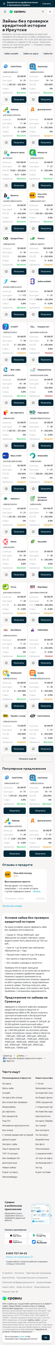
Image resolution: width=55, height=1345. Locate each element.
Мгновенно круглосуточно (15, 1125)
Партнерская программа (38, 1273)
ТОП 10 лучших (10, 1153)
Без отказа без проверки (14, 1102)
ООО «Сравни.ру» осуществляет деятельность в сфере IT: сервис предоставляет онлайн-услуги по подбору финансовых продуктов (27, 1305)
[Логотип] (27, 1298)
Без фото (39, 1144)
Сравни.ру (7, 1055)
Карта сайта (8, 1287)
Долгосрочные (9, 1162)
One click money (22, 873)
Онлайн (6, 1092)
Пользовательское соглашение (32, 1277)
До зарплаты (8, 1111)
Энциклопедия (43, 1282)
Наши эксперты (24, 1287)
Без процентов (9, 1116)
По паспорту (41, 1134)
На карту (6, 1083)
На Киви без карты (45, 1111)
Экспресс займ (9, 1144)
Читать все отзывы (12, 906)
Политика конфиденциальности (18, 1282)
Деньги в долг (9, 1139)
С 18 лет (39, 1083)
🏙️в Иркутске (8, 1061)
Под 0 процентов (11, 1148)
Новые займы (9, 1167)
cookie (21, 1336)
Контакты (19, 1273)
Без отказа (7, 1130)
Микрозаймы (9, 1106)
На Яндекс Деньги (44, 1097)
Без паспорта (42, 1130)
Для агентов (8, 1277)
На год (38, 1167)
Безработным (42, 1139)
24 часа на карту (43, 1158)
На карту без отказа (12, 1097)
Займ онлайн (11, 53)
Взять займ (8, 1088)
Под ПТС (6, 1120)
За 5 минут (40, 1125)
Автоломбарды (9, 1176)
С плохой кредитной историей (17, 1134)
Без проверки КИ (11, 1158)
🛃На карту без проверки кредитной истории (22, 1058)
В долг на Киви (43, 1172)
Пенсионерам (42, 1148)
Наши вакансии (42, 1287)
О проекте (7, 1273)
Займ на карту (30, 53)
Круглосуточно (42, 1116)
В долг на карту (10, 1172)
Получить (19, 99)
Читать (36, 891)
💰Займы (20, 1055)
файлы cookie (34, 1320)
